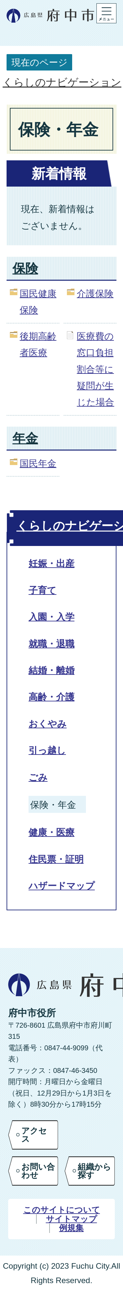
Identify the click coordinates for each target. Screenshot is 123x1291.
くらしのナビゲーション (62, 82)
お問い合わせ (38, 1171)
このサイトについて (61, 1209)
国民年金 (38, 463)
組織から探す (94, 1171)
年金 (25, 438)
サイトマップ (71, 1219)
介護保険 (95, 294)
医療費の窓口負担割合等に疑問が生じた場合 (95, 369)
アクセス (34, 1134)
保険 (25, 268)
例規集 (71, 1227)
